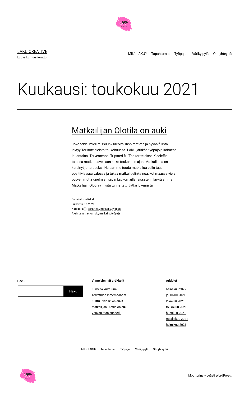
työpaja (116, 208)
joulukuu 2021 (176, 295)
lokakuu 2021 (175, 301)
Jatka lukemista (140, 185)
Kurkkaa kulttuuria (104, 289)
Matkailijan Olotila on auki (119, 130)
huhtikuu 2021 (176, 313)
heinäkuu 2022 (176, 289)
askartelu (93, 208)
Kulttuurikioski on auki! (107, 301)
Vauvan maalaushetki (106, 313)
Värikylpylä (200, 54)
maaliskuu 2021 (177, 319)
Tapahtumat (160, 54)
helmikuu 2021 (176, 324)
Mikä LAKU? (137, 54)
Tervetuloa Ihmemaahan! (109, 295)
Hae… (21, 281)
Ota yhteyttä (222, 54)
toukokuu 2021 (176, 307)
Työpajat (180, 54)
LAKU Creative (32, 51)
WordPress (223, 375)
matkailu (105, 208)
